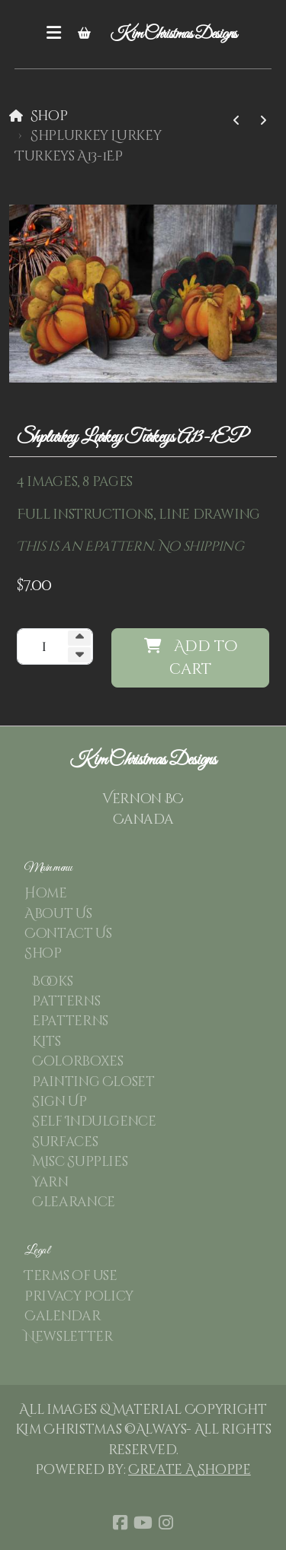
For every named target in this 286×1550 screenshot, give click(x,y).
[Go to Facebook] (120, 1522)
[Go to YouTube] (143, 1522)
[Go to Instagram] (166, 1522)
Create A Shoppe (189, 1470)
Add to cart (190, 657)
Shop (49, 116)
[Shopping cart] (84, 34)
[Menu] (54, 34)
